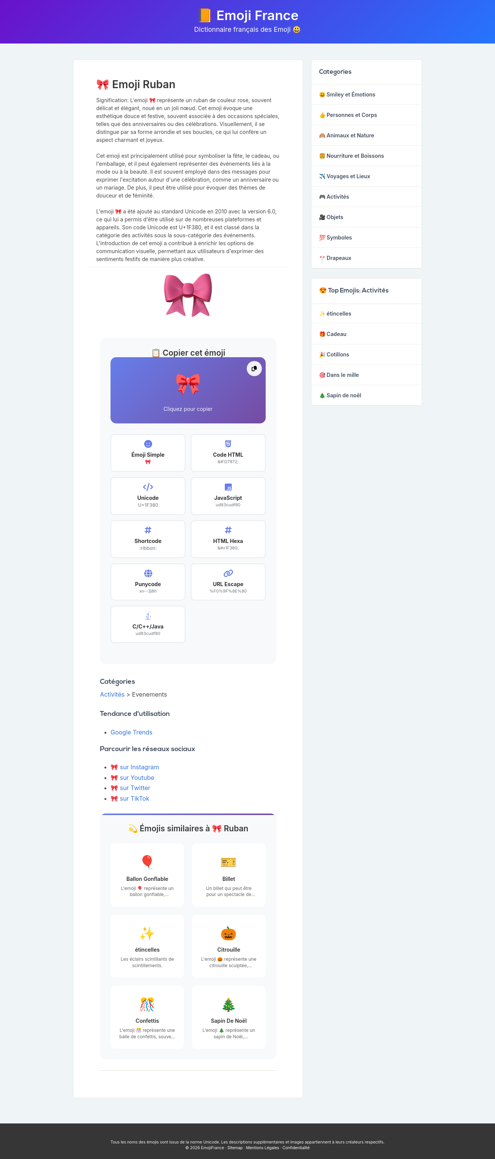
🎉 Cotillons (334, 354)
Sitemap (235, 1147)
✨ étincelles (335, 313)
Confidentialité (296, 1147)
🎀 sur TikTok (130, 798)
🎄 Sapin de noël (340, 395)
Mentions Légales (262, 1147)
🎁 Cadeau (333, 334)
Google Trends (132, 732)
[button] (188, 390)
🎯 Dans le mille (339, 375)
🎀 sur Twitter (130, 788)
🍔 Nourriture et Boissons (351, 155)
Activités (112, 694)
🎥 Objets (331, 217)
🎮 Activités (334, 196)
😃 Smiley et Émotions (347, 94)
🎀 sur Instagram (135, 767)
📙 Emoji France (247, 15)
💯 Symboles (335, 237)
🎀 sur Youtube (132, 777)
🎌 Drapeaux (335, 258)
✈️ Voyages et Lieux (344, 176)
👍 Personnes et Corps (348, 115)
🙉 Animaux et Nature (346, 135)
